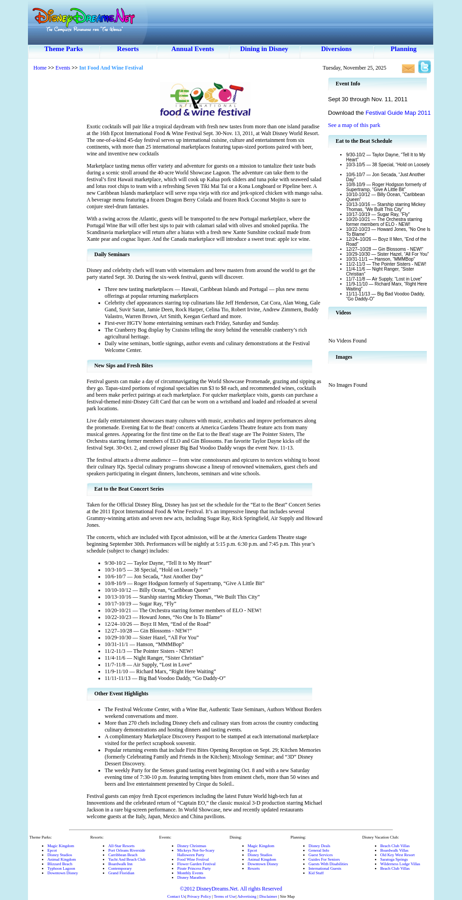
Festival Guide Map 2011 (398, 112)
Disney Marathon (191, 877)
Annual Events (192, 48)
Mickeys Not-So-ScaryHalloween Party (196, 852)
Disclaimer (268, 896)
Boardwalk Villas (394, 850)
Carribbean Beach (123, 855)
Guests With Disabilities (328, 864)
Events (62, 68)
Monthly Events (190, 873)
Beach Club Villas (395, 846)
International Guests (325, 868)
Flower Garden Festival (196, 864)
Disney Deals (319, 846)
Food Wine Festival (193, 859)
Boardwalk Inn (120, 864)
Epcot (52, 850)
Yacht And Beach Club (126, 859)
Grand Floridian (121, 873)
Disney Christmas (191, 846)
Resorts (128, 48)
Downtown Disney (62, 873)
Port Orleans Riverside (126, 850)
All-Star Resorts (121, 846)
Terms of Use (225, 896)
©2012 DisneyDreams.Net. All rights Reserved (231, 889)
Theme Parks (63, 48)
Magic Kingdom (60, 846)
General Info (319, 850)
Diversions (336, 48)
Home (39, 68)
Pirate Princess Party (194, 868)
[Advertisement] (57, 212)
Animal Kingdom (61, 859)
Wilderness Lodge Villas (400, 864)
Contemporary (120, 868)
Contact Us (176, 896)
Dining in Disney (264, 48)
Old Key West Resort (397, 855)
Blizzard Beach (59, 864)
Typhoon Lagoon (61, 868)
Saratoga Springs (394, 859)
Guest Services (321, 855)
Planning (404, 48)
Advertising (247, 896)
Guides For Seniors (324, 859)
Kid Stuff (316, 873)
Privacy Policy (199, 896)
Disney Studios (59, 855)
